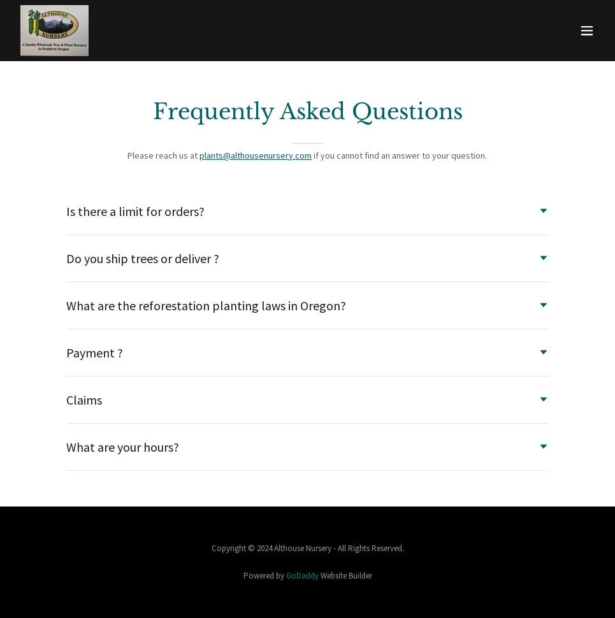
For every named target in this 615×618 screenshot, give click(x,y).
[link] (54, 30)
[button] (587, 30)
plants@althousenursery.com (255, 155)
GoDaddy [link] (302, 575)
